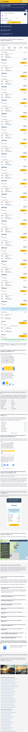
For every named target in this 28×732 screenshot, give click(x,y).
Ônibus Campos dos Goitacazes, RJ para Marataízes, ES (8, 712)
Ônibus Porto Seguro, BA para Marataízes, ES (7, 730)
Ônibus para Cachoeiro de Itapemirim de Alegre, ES (8, 680)
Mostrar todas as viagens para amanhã (14, 341)
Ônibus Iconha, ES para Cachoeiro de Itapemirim (7, 692)
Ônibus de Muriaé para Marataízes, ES (6, 724)
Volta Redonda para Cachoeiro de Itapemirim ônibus (8, 707)
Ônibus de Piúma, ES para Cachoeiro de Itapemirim (8, 698)
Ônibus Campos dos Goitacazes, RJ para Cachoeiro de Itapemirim (10, 686)
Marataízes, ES (24, 540)
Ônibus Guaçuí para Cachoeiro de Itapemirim (7, 689)
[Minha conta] (20, 1)
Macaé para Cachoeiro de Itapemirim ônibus (7, 695)
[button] (15, 547)
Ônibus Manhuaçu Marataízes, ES (5, 719)
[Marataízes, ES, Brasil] (15, 16)
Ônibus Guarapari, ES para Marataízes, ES (6, 713)
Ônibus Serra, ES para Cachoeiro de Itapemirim (7, 704)
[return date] (21, 18)
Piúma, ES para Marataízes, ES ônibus (6, 728)
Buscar (23, 62)
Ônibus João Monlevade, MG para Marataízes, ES (7, 716)
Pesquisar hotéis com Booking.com (7, 20)
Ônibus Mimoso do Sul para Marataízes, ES (7, 722)
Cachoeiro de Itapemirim (15, 540)
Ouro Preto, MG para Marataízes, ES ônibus (7, 727)
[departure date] (9, 18)
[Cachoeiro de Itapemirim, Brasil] (15, 13)
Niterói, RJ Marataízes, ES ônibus (5, 725)
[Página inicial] (10, 1)
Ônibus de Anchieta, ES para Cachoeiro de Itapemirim (8, 683)
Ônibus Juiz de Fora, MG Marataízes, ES (6, 718)
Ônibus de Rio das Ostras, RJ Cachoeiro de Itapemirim (8, 701)
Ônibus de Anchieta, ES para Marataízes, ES (7, 710)
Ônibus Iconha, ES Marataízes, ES (5, 715)
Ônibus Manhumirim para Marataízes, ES (6, 721)
